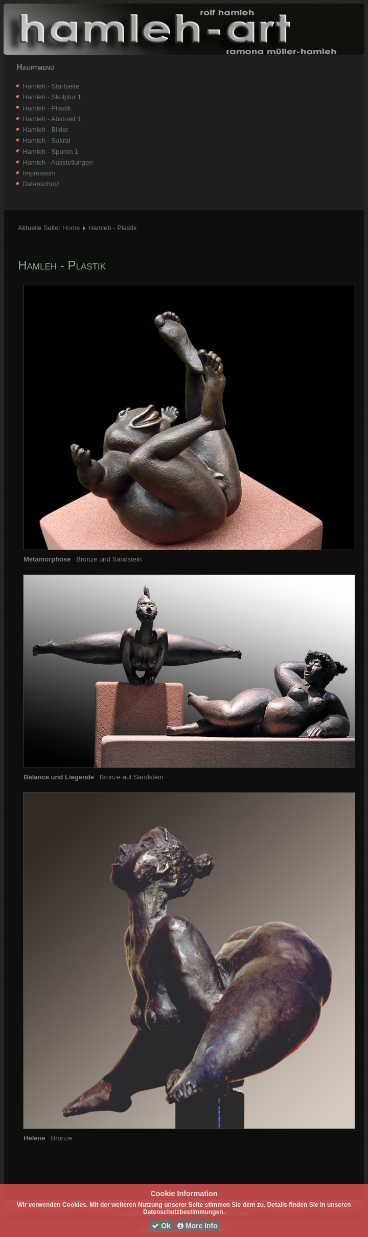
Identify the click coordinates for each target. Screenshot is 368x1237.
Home (71, 228)
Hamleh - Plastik (46, 108)
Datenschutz (40, 184)
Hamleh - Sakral (46, 140)
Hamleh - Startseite (50, 86)
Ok (161, 1226)
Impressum (38, 173)
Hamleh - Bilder (45, 129)
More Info (197, 1226)
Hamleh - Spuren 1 (50, 151)
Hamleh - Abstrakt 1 (51, 119)
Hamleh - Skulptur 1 (51, 97)
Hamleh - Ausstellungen (57, 162)
